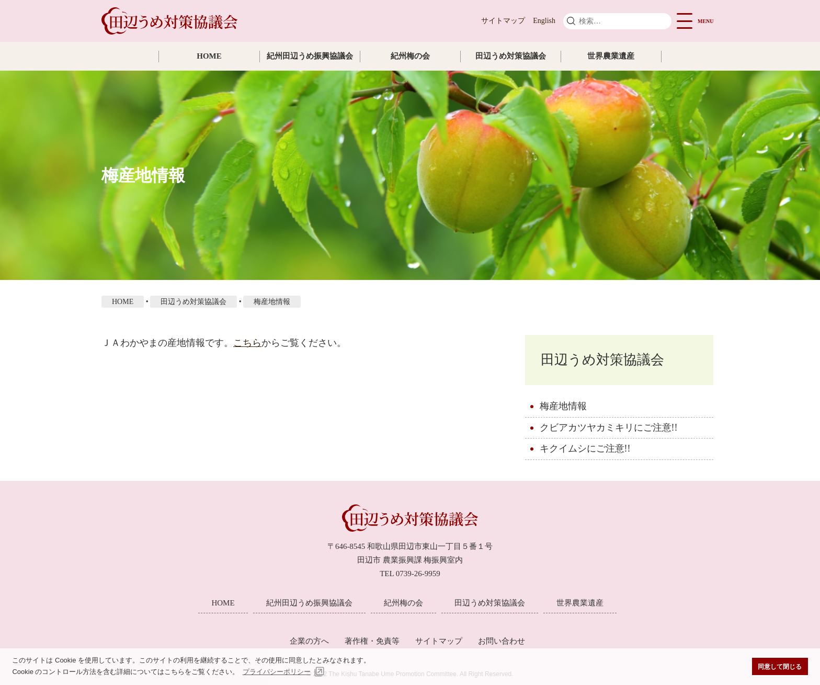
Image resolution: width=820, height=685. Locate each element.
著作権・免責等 (372, 641)
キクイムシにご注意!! (585, 448)
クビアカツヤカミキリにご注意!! (609, 427)
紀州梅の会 (410, 56)
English (544, 21)
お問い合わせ (501, 641)
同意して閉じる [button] (780, 666)
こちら (247, 343)
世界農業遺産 (610, 56)
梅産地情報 (563, 406)
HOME (209, 56)
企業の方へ (309, 641)
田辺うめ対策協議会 (510, 56)
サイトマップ (503, 21)
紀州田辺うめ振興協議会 (310, 56)
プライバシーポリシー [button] (277, 672)
